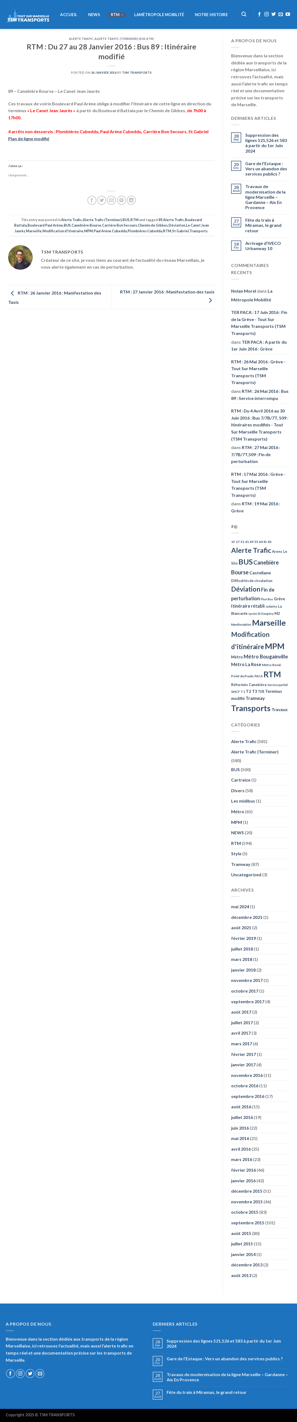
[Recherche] (243, 14)
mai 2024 (240, 906)
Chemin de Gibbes (153, 225)
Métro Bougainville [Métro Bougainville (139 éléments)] (266, 656)
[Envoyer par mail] (111, 200)
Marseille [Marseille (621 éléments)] (269, 622)
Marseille (34, 231)
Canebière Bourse (86, 225)
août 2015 (241, 1233)
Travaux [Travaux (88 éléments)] (279, 709)
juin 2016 (240, 1127)
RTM (117, 14)
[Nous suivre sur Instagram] (266, 14)
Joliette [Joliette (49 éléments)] (271, 606)
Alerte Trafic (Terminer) (116, 38)
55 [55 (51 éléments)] (256, 542)
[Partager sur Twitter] (101, 200)
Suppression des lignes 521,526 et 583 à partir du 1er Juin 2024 (266, 142)
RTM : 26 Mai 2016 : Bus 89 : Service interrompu (260, 394)
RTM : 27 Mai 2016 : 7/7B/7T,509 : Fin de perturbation (255, 454)
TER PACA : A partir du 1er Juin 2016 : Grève (259, 345)
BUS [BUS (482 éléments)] (245, 561)
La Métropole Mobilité (251, 295)
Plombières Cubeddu (145, 231)
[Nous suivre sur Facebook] (259, 14)
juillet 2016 (242, 1117)
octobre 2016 (244, 1085)
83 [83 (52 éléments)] (269, 542)
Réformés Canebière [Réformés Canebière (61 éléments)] (249, 684)
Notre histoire (211, 15)
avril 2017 (241, 1032)
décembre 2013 (246, 1264)
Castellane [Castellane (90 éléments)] (260, 572)
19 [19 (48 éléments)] (233, 542)
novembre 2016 (247, 1075)
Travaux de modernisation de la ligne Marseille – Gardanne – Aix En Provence (265, 197)
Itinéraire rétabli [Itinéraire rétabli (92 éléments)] (248, 605)
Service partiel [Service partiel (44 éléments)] (278, 685)
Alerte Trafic (81, 38)
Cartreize (240, 779)
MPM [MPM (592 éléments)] (274, 646)
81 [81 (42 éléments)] (265, 542)
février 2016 (243, 1169)
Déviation (177, 225)
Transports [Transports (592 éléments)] (251, 708)
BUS (142, 38)
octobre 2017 (244, 990)
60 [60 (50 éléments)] (261, 542)
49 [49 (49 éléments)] (251, 542)
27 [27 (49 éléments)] (238, 542)
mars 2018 (241, 959)
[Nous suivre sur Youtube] (288, 14)
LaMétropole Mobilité (159, 15)
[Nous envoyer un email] (280, 14)
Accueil (68, 15)
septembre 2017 (247, 1001)
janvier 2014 (243, 1254)
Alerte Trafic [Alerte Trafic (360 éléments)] (251, 550)
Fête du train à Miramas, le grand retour (263, 225)
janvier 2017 (243, 1064)
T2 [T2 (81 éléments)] (248, 691)
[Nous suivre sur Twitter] (273, 14)
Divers (237, 790)
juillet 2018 (242, 948)
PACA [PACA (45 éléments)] (259, 676)
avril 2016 (241, 1148)
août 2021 (241, 927)
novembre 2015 (247, 1201)
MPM (88, 231)
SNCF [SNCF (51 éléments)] (235, 692)
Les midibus (243, 800)
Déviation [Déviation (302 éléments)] (245, 589)
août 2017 (241, 1011)
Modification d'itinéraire (62, 231)
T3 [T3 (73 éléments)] (254, 691)
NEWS (94, 15)
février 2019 (243, 938)
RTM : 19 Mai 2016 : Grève (255, 507)
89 (160, 220)
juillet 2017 (242, 1022)
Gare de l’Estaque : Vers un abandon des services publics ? (266, 168)
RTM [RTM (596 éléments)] (272, 674)
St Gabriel (180, 231)
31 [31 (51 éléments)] (242, 542)
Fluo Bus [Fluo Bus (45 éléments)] (267, 599)
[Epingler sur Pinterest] (121, 200)
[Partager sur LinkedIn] (131, 200)
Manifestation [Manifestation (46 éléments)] (241, 624)
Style (236, 853)
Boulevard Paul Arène (45, 225)
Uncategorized (246, 874)
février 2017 (243, 1054)
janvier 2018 (243, 969)
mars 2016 (241, 1159)
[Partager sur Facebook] (91, 200)
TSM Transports (137, 72)
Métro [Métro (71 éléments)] (237, 657)
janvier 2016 (243, 1180)
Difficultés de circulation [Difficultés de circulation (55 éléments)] (251, 581)
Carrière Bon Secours (119, 225)
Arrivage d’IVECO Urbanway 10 (263, 246)
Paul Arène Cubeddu (110, 231)
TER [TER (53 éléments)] (261, 692)
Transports (198, 231)
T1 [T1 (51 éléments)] (243, 692)
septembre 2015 (247, 1222)
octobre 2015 (244, 1212)
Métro (237, 811)
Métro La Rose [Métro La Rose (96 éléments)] (246, 664)
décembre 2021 (246, 917)
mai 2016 (240, 1138)
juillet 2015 (242, 1243)
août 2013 (241, 1275)
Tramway (240, 864)
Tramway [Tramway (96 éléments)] (255, 698)
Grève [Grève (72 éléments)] (279, 598)
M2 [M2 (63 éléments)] (277, 613)
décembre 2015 (246, 1191)
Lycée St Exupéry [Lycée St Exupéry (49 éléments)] (261, 613)
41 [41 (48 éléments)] (247, 542)
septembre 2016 (247, 1096)
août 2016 (241, 1106)
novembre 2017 (247, 980)
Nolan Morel (243, 290)
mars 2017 (241, 1043)
